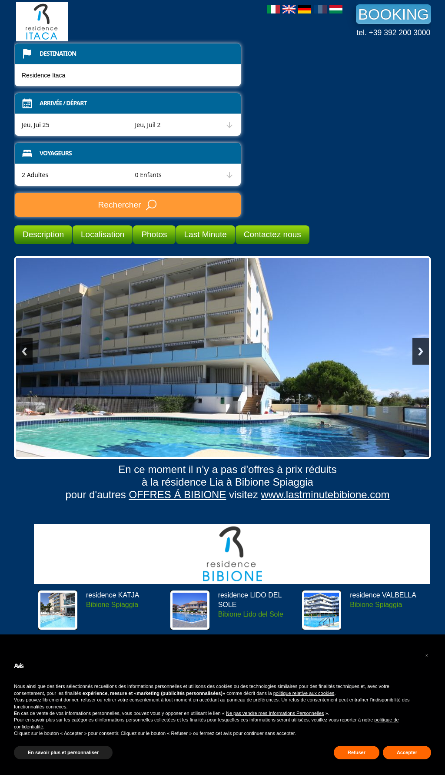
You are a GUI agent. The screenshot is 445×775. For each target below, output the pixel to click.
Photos (154, 234)
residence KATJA (112, 595)
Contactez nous (272, 234)
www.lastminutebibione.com (325, 494)
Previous (24, 351)
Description (43, 234)
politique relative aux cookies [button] (304, 693)
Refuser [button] (356, 752)
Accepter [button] (407, 752)
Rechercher (127, 204)
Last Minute (205, 234)
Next (420, 351)
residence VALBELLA (383, 595)
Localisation (102, 234)
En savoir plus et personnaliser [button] (63, 752)
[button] (427, 655)
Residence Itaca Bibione (81, 21)
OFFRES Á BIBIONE (177, 494)
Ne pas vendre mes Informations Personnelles (275, 713)
